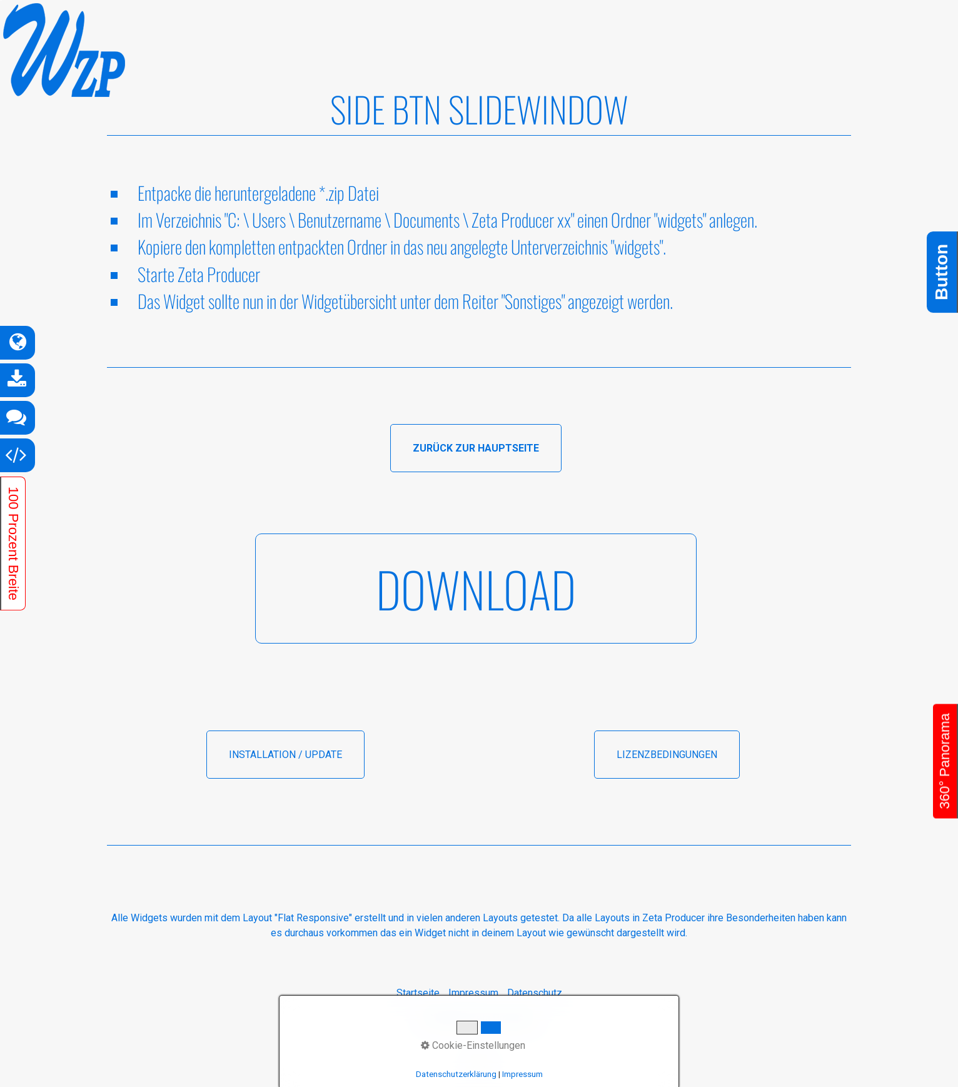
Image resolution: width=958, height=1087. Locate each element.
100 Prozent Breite (13, 543)
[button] (476, 448)
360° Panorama (944, 761)
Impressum (473, 993)
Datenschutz (534, 993)
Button (941, 271)
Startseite (418, 993)
